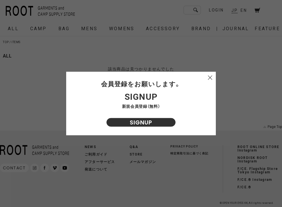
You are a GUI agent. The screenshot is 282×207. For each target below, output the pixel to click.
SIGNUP (141, 122)
